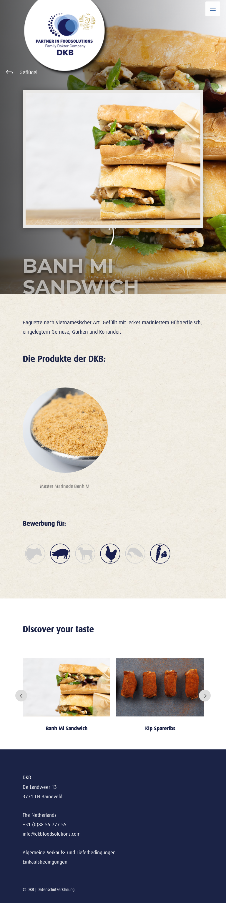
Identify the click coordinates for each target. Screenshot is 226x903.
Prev (21, 695)
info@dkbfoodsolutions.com (52, 834)
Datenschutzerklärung (55, 889)
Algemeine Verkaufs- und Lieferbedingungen (69, 852)
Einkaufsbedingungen (45, 862)
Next (205, 695)
